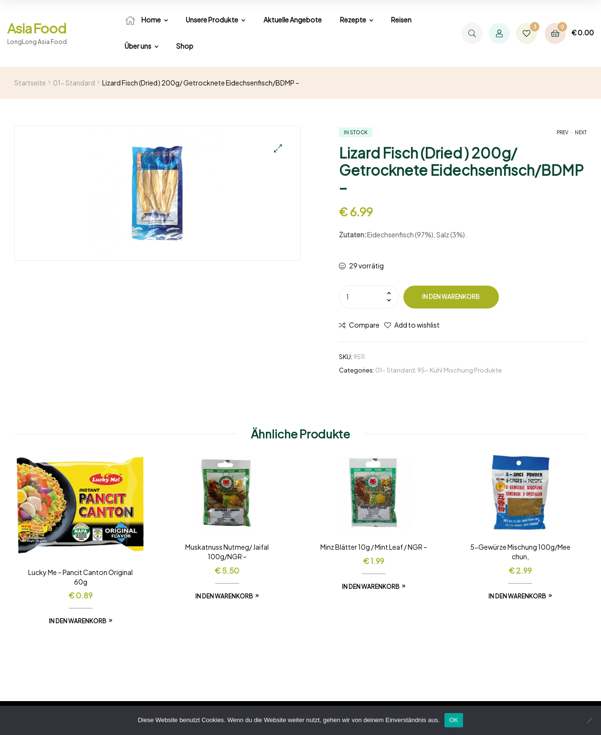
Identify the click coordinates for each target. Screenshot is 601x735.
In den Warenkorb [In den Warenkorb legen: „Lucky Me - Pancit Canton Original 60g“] (77, 621)
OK (453, 720)
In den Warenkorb (451, 296)
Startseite (30, 82)
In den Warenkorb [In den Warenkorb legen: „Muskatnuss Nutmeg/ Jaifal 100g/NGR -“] (224, 596)
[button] (278, 148)
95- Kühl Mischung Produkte (459, 370)
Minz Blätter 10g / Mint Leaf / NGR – (373, 547)
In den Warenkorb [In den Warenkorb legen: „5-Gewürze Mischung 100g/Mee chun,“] (517, 596)
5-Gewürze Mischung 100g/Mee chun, (520, 552)
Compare (364, 324)
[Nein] (589, 720)
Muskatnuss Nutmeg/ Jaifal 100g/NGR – (227, 552)
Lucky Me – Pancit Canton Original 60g (80, 577)
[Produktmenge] (369, 296)
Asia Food (36, 28)
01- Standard (74, 82)
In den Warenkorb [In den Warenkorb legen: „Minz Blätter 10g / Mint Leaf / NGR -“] (371, 586)
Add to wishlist (417, 324)
